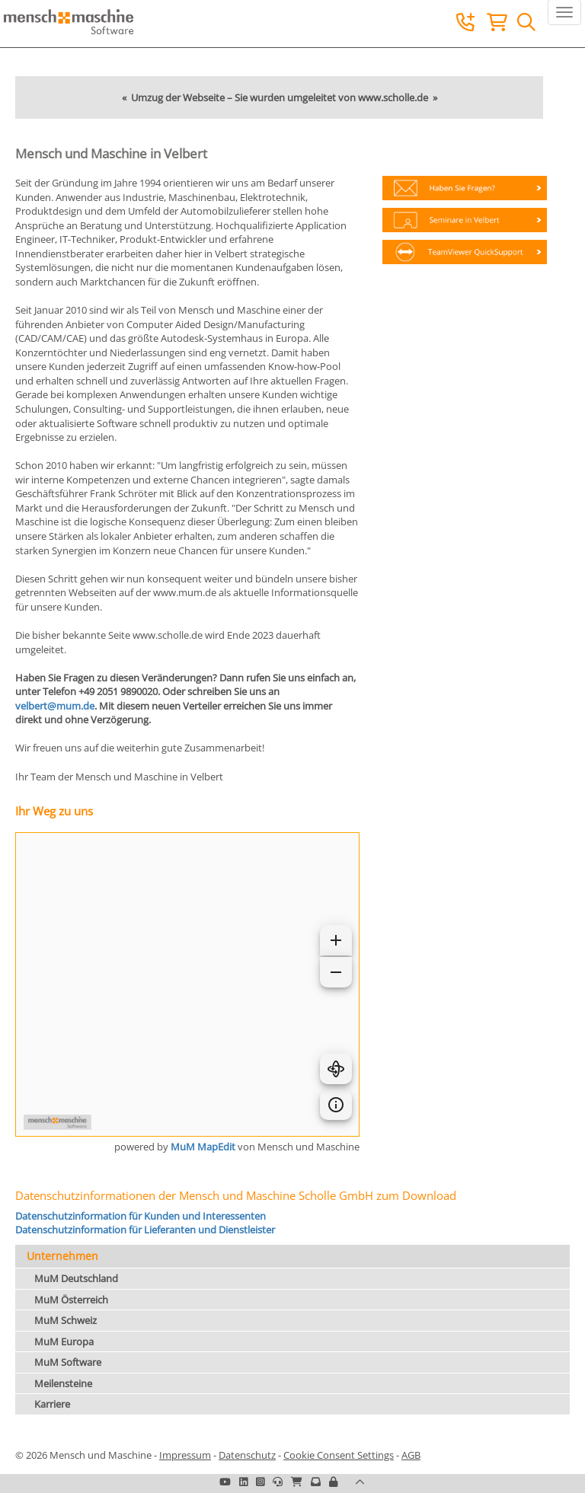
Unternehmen (62, 1256)
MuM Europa (64, 1341)
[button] (333, 1481)
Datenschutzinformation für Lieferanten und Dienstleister (145, 1229)
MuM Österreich (71, 1299)
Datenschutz (247, 1455)
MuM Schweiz (65, 1320)
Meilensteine (63, 1383)
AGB (410, 1455)
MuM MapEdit (203, 1146)
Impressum (185, 1455)
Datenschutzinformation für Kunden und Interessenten (140, 1216)
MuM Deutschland (76, 1278)
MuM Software (67, 1362)
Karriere (52, 1404)
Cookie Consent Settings (338, 1455)
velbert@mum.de (54, 706)
